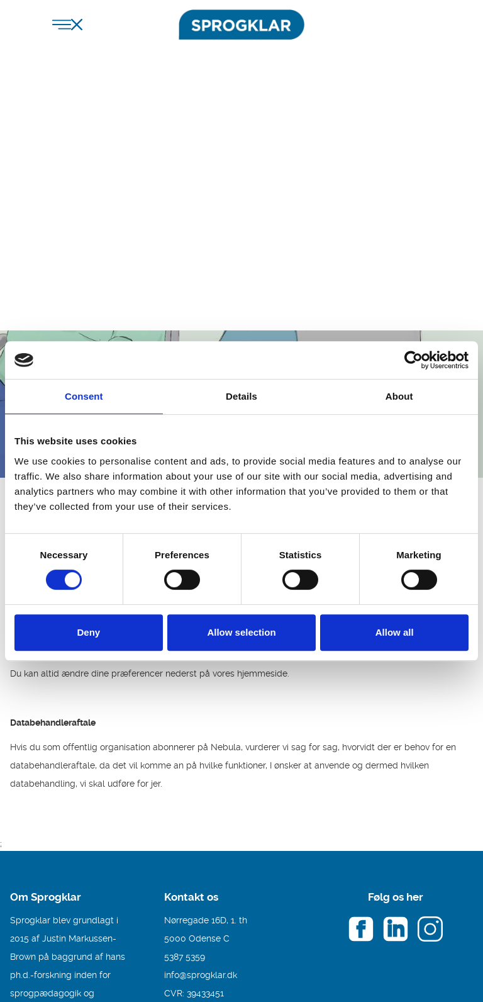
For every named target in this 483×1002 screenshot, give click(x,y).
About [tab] (399, 396)
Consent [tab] (84, 396)
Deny (88, 632)
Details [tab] (241, 396)
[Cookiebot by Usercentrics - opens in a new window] (413, 360)
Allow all (394, 632)
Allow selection (241, 632)
